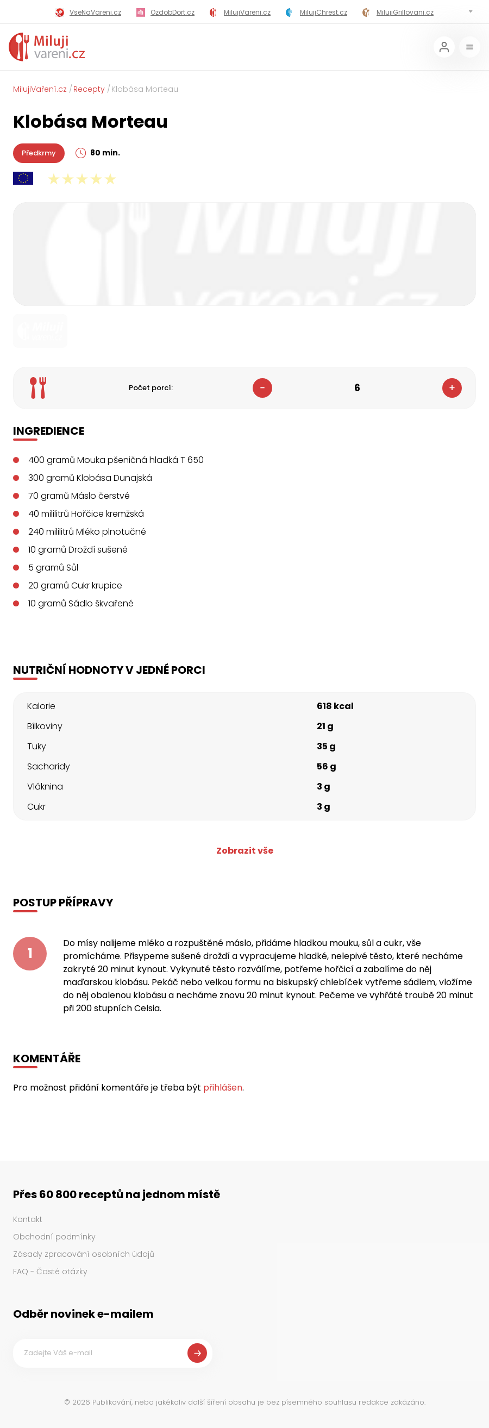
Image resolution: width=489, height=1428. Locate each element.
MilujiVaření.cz (40, 89)
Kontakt (27, 1219)
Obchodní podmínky (54, 1236)
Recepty (89, 89)
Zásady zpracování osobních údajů (83, 1254)
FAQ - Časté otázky (50, 1271)
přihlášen (222, 1087)
